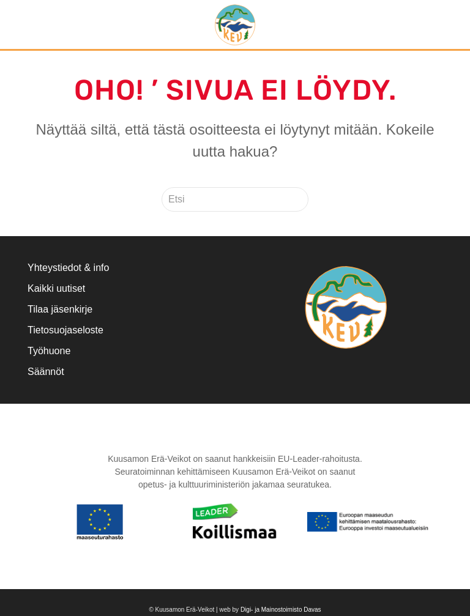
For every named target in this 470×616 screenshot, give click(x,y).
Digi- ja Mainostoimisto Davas (281, 609)
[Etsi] (235, 199)
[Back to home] (235, 24)
